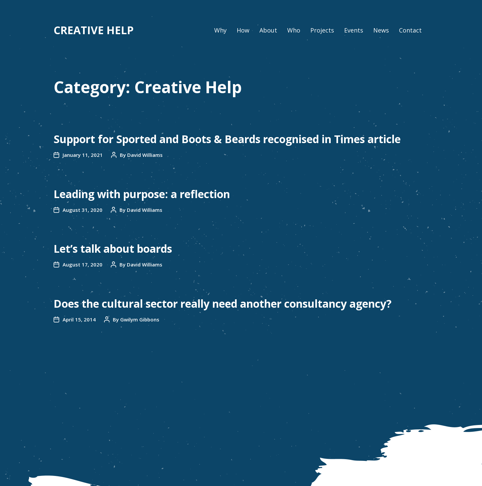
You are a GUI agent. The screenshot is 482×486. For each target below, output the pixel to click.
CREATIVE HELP (94, 30)
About (268, 30)
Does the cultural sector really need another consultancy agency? (223, 303)
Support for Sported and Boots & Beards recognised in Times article (227, 139)
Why (220, 30)
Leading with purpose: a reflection (142, 194)
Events (353, 30)
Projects (322, 30)
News (381, 30)
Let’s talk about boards (113, 248)
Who (293, 30)
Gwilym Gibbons (139, 319)
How (243, 30)
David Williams (145, 154)
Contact (410, 30)
